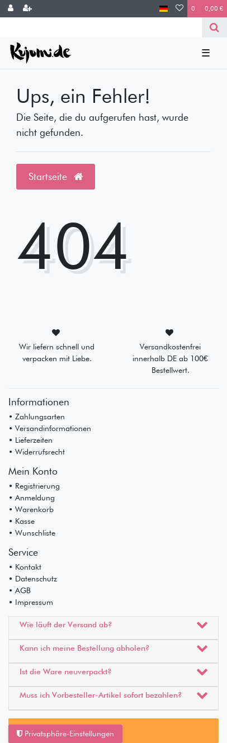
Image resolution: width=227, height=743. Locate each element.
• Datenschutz (32, 578)
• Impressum (30, 602)
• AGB (19, 590)
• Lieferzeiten (30, 440)
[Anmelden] (10, 8)
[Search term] (101, 27)
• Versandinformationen (49, 428)
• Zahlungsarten (36, 416)
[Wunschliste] (179, 8)
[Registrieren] (27, 8)
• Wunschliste (31, 532)
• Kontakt (24, 566)
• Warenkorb (31, 509)
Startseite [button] (56, 176)
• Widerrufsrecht (36, 451)
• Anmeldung (31, 497)
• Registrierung (34, 485)
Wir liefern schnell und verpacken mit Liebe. (56, 352)
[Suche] (214, 27)
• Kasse (21, 521)
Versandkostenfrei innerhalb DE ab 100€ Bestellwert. (170, 358)
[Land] (163, 8)
